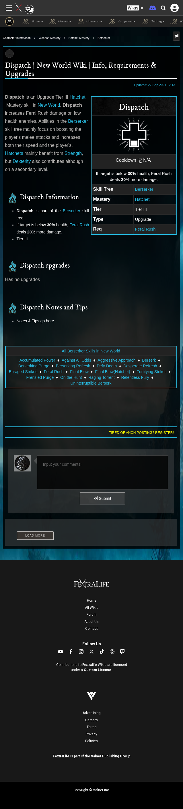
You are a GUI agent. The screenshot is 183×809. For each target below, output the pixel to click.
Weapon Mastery (49, 38)
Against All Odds (76, 360)
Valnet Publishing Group (110, 756)
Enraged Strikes (23, 371)
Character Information (17, 38)
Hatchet (142, 199)
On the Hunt (71, 377)
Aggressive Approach (116, 360)
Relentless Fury (135, 377)
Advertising (92, 713)
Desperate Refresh (140, 366)
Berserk (149, 360)
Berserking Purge (33, 366)
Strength (73, 153)
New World (49, 105)
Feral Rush (145, 229)
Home (91, 601)
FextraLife (61, 756)
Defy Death (107, 366)
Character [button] (89, 21)
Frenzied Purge (40, 377)
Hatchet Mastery (79, 38)
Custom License (97, 670)
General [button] (60, 21)
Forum (92, 615)
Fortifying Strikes (151, 371)
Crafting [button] (153, 21)
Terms (92, 727)
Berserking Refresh (73, 366)
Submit (102, 498)
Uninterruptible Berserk (90, 383)
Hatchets (14, 153)
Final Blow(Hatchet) (112, 371)
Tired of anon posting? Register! (141, 433)
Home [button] (32, 21)
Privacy (91, 734)
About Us (91, 622)
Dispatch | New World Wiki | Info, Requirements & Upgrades (80, 70)
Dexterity (22, 161)
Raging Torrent (101, 377)
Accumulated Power (37, 360)
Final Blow (79, 371)
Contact (91, 629)
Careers (91, 720)
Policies (91, 741)
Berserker (104, 38)
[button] (135, 8)
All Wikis (91, 608)
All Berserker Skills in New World (91, 351)
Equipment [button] (122, 21)
